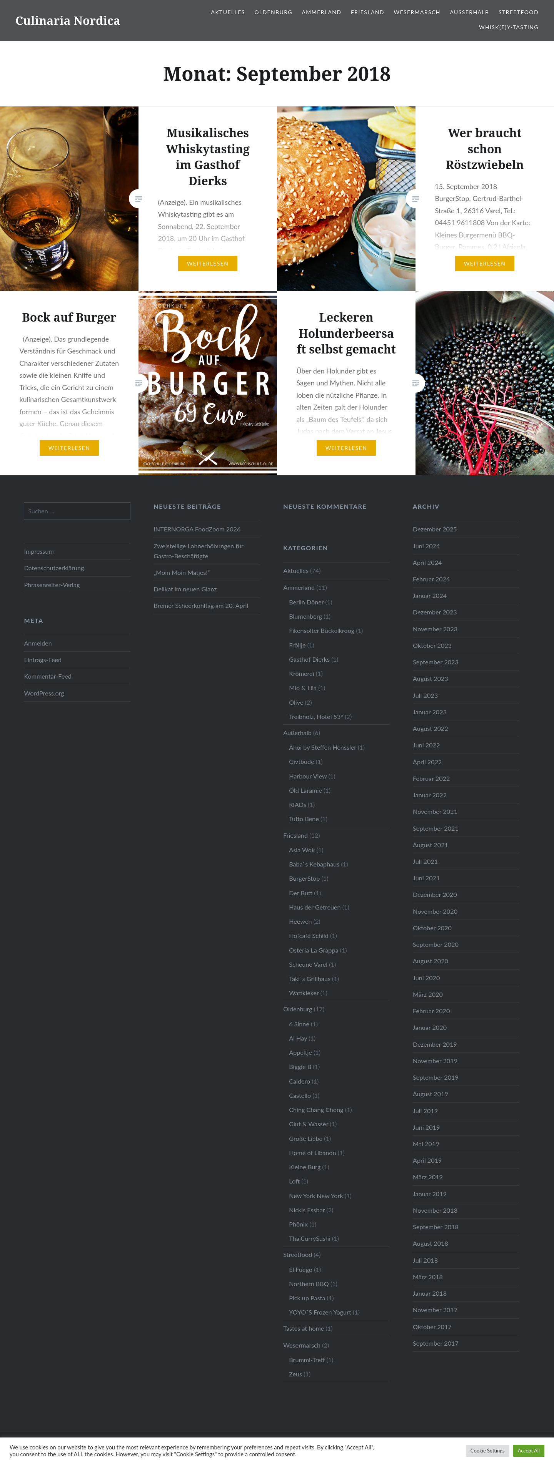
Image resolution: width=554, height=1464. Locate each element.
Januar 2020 (430, 1027)
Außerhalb (469, 12)
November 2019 (435, 1060)
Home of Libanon (312, 1152)
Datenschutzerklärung (54, 567)
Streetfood (519, 12)
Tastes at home (303, 1328)
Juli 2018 (425, 1260)
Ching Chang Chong (316, 1109)
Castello (300, 1095)
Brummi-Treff (307, 1359)
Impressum (38, 551)
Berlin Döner (306, 602)
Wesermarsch (417, 12)
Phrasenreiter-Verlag (52, 584)
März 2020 (428, 994)
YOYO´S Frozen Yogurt (320, 1312)
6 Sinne (299, 1023)
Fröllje (297, 645)
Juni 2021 (426, 877)
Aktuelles (228, 12)
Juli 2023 (425, 695)
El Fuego (300, 1269)
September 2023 (436, 662)
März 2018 (428, 1276)
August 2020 (430, 960)
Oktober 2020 (432, 927)
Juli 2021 (425, 861)
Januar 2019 (430, 1193)
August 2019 (430, 1093)
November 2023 (435, 628)
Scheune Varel (308, 964)
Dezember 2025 (435, 529)
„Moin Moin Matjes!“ (182, 572)
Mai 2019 (426, 1143)
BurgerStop (304, 878)
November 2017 (435, 1309)
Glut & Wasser (308, 1123)
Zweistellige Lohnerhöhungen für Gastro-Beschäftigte (198, 550)
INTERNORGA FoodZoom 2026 (197, 529)
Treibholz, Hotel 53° (316, 716)
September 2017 (436, 1343)
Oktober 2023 (432, 645)
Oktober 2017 (432, 1326)
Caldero (299, 1081)
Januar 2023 (430, 711)
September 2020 (436, 944)
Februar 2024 (431, 579)
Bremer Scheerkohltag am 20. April (201, 605)
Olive (296, 702)
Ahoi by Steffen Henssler (322, 747)
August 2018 (430, 1243)
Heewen (300, 921)
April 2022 (427, 761)
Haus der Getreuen (314, 907)
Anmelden (38, 643)
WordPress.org (44, 693)
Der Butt (300, 892)
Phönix (298, 1224)
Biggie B (300, 1066)
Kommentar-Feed (47, 676)
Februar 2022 (431, 778)
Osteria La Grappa (313, 950)
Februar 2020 (431, 1010)
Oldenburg (273, 12)
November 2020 (435, 911)
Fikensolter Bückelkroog (321, 630)
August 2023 (430, 678)
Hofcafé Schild (309, 935)
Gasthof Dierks (309, 659)
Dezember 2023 (435, 612)
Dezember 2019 (435, 1044)
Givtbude (301, 761)
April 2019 (427, 1160)
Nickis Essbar (307, 1209)
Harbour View (308, 776)
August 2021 (430, 844)
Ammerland (321, 12)
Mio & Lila (303, 687)
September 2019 (436, 1077)
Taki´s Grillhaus (309, 978)
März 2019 (428, 1176)
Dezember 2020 (435, 894)
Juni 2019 (426, 1127)
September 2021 (436, 828)
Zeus (295, 1374)
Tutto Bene (304, 818)
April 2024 (427, 562)
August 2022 (430, 728)
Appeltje (300, 1052)
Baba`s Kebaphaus (314, 864)
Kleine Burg (304, 1166)
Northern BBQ (309, 1283)
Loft (294, 1181)
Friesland (367, 12)
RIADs (297, 804)
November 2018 (435, 1210)
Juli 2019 (425, 1110)
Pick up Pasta (307, 1297)
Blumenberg (305, 616)
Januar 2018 (430, 1293)
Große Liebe (305, 1138)
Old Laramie (305, 790)
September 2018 (436, 1226)
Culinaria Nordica (67, 20)
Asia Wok (302, 849)
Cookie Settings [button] (488, 1450)
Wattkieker (304, 992)
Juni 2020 (426, 977)
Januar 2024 (430, 595)
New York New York (316, 1195)
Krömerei (301, 673)
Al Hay (298, 1038)
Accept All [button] (529, 1450)
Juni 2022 (426, 745)
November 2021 (435, 811)
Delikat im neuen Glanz (185, 589)
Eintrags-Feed (43, 659)
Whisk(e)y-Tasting (509, 27)
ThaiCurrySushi (309, 1238)
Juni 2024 (426, 545)
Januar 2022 (430, 794)
